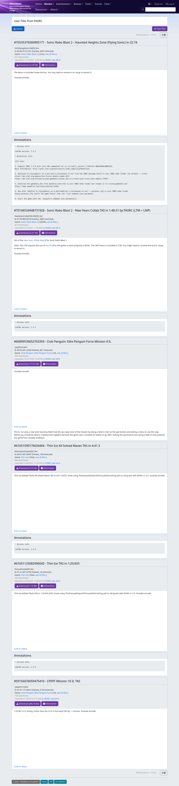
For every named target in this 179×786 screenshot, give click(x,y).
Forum (98, 3)
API (51, 782)
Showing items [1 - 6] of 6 (146, 35)
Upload (18, 28)
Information (49, 65)
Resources (41, 9)
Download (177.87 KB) (27, 364)
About (54, 9)
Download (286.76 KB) (27, 703)
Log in (170, 3)
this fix (48, 245)
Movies (48, 3)
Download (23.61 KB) (27, 233)
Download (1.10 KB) (26, 586)
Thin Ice (24, 457)
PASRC (48, 60)
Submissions (63, 3)
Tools (88, 3)
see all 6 (56, 60)
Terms (44, 782)
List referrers (60, 782)
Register (158, 3)
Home (38, 3)
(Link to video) (20, 133)
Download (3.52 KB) (26, 468)
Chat (107, 3)
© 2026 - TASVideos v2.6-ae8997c (26, 782)
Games (77, 3)
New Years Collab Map (34, 240)
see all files (50, 54)
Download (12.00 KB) (27, 65)
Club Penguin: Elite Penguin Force (36, 353)
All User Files (159, 28)
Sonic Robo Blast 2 (29, 54)
